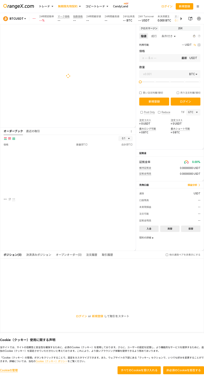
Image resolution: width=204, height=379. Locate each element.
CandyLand (120, 6)
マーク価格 (64, 16)
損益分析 (194, 185)
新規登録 (97, 316)
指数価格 (78, 16)
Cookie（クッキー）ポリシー (52, 361)
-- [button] (7, 199)
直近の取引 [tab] (33, 131)
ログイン (167, 6)
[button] (178, 18)
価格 (142, 51)
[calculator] (199, 45)
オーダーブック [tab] (13, 131)
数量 (142, 67)
